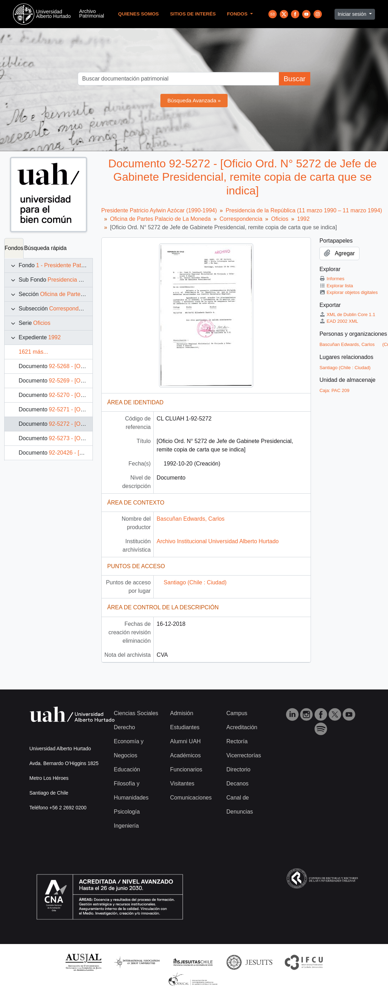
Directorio (238, 769)
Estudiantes (184, 727)
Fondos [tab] (14, 248)
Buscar (294, 79)
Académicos (185, 755)
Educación (127, 769)
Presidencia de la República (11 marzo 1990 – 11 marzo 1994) (303, 210)
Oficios (41, 323)
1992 (54, 337)
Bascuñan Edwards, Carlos (190, 519)
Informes (331, 278)
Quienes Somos (138, 14)
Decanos (237, 784)
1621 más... (33, 352)
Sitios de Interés (193, 14)
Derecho (124, 727)
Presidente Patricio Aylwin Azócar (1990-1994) (159, 210)
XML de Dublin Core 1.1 (347, 314)
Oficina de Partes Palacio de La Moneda (160, 219)
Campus (236, 713)
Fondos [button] (238, 14)
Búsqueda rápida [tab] (45, 248)
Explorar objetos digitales (348, 292)
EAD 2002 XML (338, 321)
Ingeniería (126, 826)
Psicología (127, 812)
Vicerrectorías (243, 755)
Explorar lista (336, 285)
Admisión (181, 713)
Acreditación (241, 727)
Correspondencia (70, 309)
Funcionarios (186, 769)
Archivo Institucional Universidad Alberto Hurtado (218, 541)
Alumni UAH (185, 741)
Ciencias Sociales (136, 713)
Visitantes (182, 784)
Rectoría (236, 741)
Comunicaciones (190, 798)
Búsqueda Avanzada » (194, 100)
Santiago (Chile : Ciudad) (195, 582)
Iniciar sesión (353, 14)
